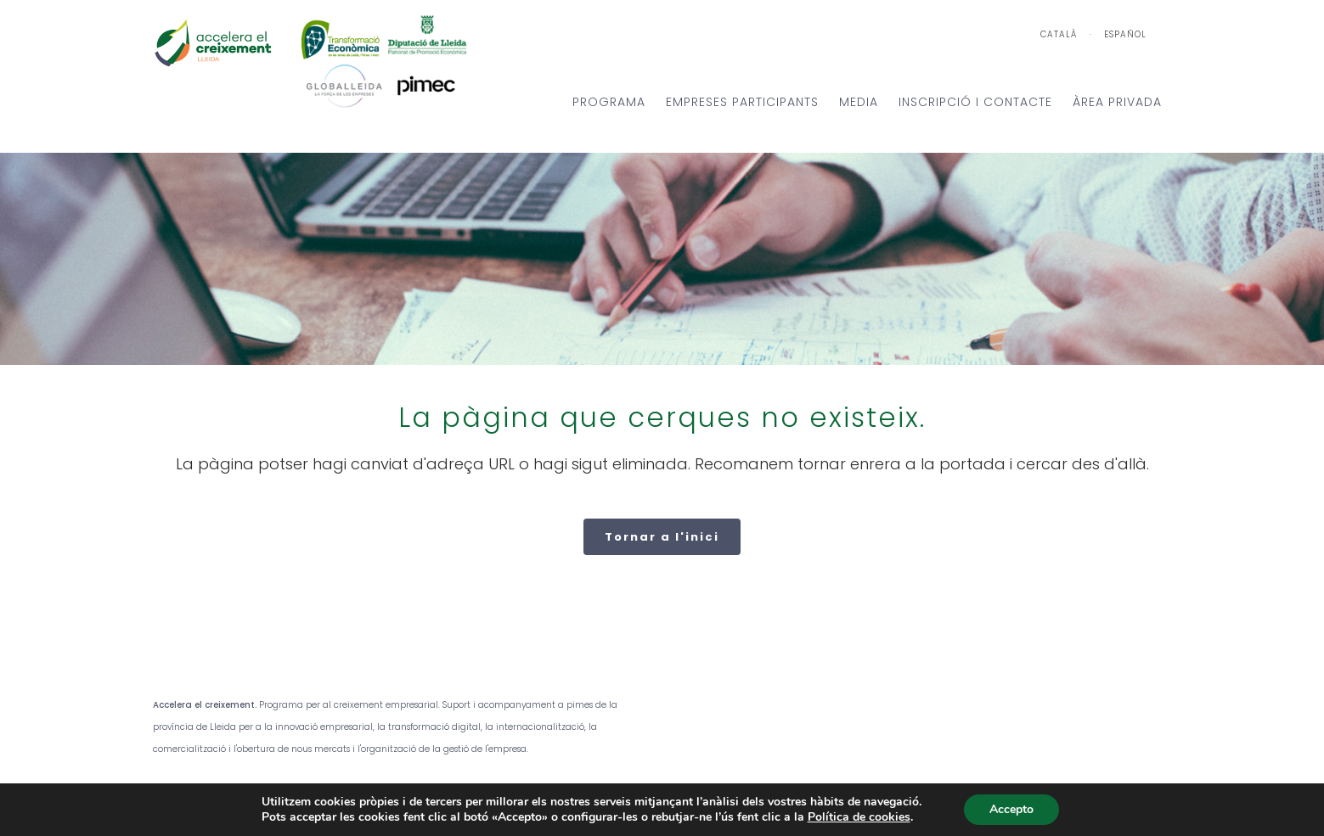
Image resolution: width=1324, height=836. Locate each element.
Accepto (1011, 809)
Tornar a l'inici (662, 537)
